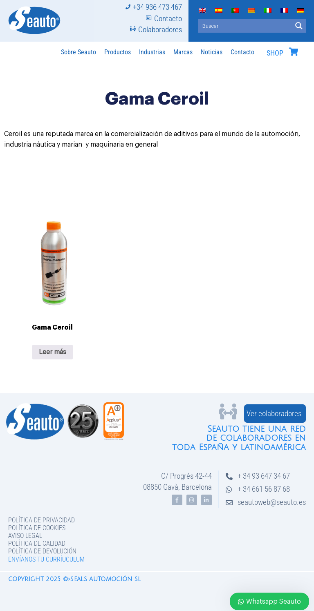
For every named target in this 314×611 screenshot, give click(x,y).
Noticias (211, 52)
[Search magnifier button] (299, 26)
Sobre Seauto (78, 52)
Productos (117, 52)
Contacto (242, 52)
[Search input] (245, 25)
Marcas (183, 52)
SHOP (275, 53)
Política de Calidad (36, 543)
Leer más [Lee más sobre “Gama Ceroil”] (52, 352)
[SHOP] (293, 52)
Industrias (152, 52)
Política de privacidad (41, 520)
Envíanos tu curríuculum (46, 559)
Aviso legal (25, 536)
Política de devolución (42, 551)
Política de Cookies (36, 528)
